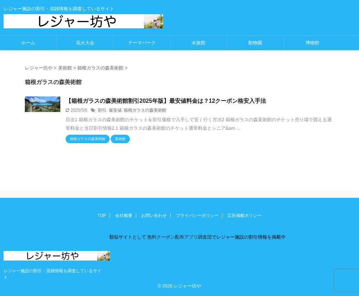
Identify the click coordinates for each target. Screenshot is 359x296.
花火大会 (85, 42)
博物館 (312, 42)
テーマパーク (142, 42)
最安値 (115, 110)
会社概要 (123, 215)
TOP (102, 215)
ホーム (28, 42)
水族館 (198, 42)
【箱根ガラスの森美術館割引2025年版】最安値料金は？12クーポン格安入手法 (166, 101)
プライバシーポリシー (197, 215)
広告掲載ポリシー (244, 215)
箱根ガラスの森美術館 (145, 110)
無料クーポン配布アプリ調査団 (179, 237)
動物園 (255, 42)
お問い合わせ (154, 215)
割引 (102, 110)
